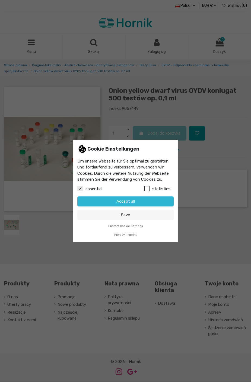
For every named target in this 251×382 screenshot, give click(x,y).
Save (125, 214)
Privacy (119, 235)
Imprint (132, 235)
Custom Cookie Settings (125, 226)
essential (89, 188)
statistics (157, 188)
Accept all (125, 201)
